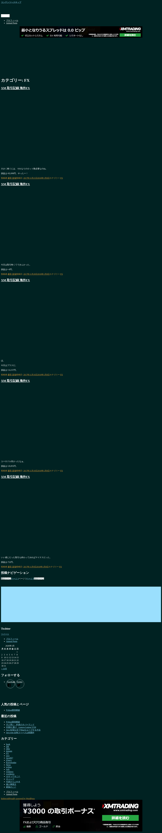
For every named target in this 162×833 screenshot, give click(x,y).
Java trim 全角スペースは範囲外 (20, 733)
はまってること (13, 776)
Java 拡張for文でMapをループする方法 (23, 730)
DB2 (8, 749)
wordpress (10, 774)
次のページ (39, 578)
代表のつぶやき (13, 782)
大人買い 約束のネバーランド (20, 725)
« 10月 (4, 669)
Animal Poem (11, 23)
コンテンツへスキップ (11, 2)
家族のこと (11, 787)
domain (9, 751)
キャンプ (10, 779)
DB (7, 746)
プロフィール (12, 20)
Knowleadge (11, 762)
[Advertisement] (81, 57)
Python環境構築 (13, 710)
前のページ (6, 578)
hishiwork (5, 798)
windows (9, 772)
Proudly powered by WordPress (22, 798)
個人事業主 (11, 784)
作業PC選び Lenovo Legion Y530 (21, 727)
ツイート (5, 634)
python (9, 767)
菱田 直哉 (12, 178)
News (8, 765)
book (8, 744)
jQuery (9, 760)
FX (61, 178)
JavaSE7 (9, 758)
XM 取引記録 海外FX (15, 88)
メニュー (5, 16)
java (7, 756)
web (7, 769)
